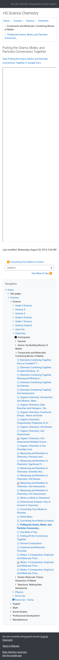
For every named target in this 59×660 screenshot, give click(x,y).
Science (30, 20)
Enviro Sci (20, 595)
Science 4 (20, 309)
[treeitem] (29, 290)
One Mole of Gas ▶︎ (42, 273)
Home (6, 20)
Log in (52, 4)
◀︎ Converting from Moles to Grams (25, 262)
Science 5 (20, 313)
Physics (19, 592)
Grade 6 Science (23, 317)
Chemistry (43, 20)
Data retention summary (14, 652)
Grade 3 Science (23, 305)
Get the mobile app (12, 655)
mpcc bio (20, 329)
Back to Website (11, 646)
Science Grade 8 (23, 325)
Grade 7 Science (23, 321)
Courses (18, 20)
